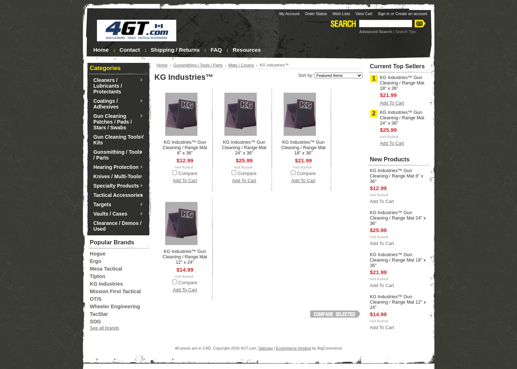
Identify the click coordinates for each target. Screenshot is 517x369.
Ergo (95, 261)
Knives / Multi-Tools (116, 177)
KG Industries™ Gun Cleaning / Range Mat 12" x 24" (185, 257)
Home (162, 65)
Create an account (411, 13)
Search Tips (405, 31)
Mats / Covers (241, 65)
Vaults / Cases (116, 214)
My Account (289, 13)
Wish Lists (341, 13)
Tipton (97, 276)
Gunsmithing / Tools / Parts (116, 155)
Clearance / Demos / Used (117, 226)
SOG (95, 321)
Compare (187, 173)
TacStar (99, 314)
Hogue (98, 254)
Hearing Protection (116, 167)
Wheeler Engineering (115, 306)
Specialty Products (116, 186)
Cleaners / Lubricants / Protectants (116, 85)
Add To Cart (185, 180)
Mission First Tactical (115, 291)
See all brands (104, 328)
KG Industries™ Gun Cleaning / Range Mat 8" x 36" (185, 147)
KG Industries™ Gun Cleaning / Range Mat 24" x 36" (244, 147)
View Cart (363, 13)
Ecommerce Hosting (293, 348)
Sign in (384, 13)
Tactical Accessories (116, 195)
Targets (116, 205)
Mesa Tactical (106, 269)
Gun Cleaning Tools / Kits (117, 140)
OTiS (96, 299)
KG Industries (106, 284)
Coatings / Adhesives (116, 104)
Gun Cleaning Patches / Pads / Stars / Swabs (116, 121)
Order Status (316, 13)
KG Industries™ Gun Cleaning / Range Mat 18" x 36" (303, 147)
